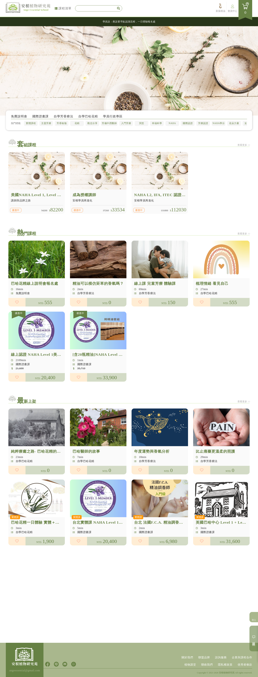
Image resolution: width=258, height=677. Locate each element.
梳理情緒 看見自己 (212, 285)
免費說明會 (18, 117)
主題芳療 (46, 123)
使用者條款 (245, 664)
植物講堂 (190, 664)
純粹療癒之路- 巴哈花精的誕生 (38, 453)
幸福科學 (157, 123)
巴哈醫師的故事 (86, 453)
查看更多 (236, 145)
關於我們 (187, 657)
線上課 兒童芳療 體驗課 (155, 285)
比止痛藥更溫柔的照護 (215, 453)
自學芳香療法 (63, 117)
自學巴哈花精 (88, 117)
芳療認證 (203, 123)
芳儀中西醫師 (109, 123)
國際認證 (187, 123)
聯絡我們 (207, 664)
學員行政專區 (112, 117)
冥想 (141, 123)
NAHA (172, 123)
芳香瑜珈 (62, 123)
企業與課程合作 (242, 657)
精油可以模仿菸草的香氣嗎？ (98, 285)
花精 (77, 123)
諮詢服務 (221, 657)
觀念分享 (93, 123)
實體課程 (31, 123)
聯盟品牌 (204, 657)
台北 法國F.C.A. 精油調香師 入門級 (165, 524)
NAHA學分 (218, 123)
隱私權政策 (225, 664)
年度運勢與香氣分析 (152, 453)
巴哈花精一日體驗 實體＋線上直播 (41, 524)
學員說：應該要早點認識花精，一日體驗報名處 (129, 21)
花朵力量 (234, 123)
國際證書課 (40, 117)
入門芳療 (126, 123)
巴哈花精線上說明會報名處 (34, 285)
